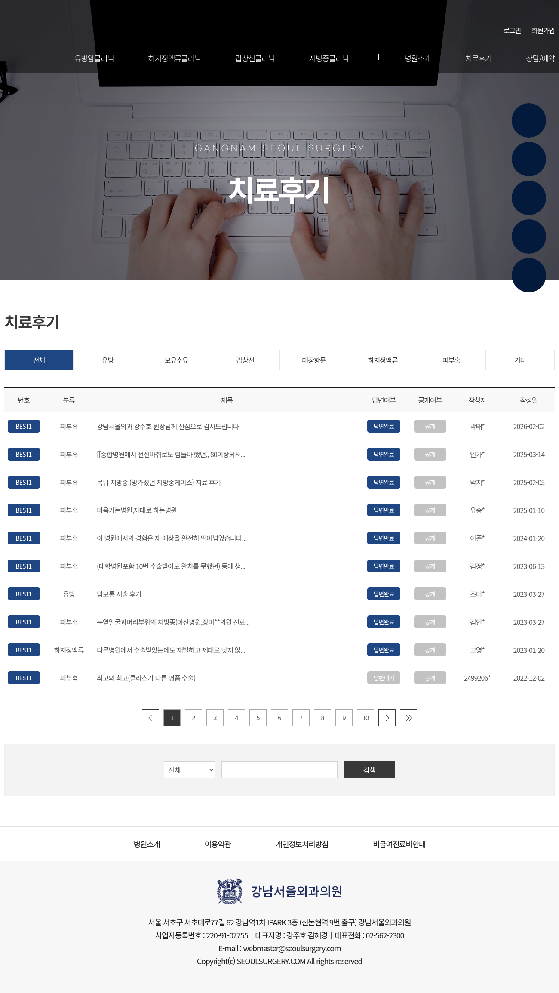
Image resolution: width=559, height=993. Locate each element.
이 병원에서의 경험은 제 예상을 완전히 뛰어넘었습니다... (171, 538)
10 (365, 717)
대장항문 (314, 360)
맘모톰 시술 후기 (119, 594)
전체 (39, 360)
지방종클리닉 (329, 58)
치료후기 (478, 58)
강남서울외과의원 (279, 21)
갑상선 (245, 360)
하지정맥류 (382, 360)
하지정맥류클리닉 (174, 58)
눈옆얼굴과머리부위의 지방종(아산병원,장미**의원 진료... (173, 622)
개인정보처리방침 (302, 843)
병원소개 (418, 58)
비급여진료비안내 (399, 843)
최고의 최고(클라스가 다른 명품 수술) (146, 678)
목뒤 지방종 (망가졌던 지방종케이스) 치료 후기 (159, 482)
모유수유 (176, 360)
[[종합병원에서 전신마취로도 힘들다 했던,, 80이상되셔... (171, 454)
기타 (520, 360)
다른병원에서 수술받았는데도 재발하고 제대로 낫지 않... (171, 650)
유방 (108, 360)
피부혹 (451, 360)
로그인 (512, 29)
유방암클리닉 (94, 58)
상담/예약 (540, 58)
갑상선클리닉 (255, 58)
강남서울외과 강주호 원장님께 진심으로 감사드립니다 (168, 426)
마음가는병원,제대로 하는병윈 (137, 510)
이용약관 (218, 843)
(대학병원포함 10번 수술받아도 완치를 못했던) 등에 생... (171, 566)
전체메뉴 (10, 58)
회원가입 (543, 29)
